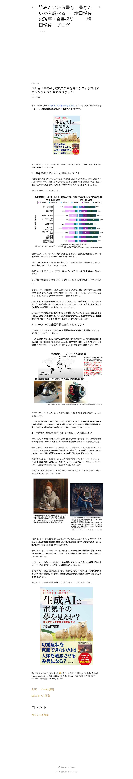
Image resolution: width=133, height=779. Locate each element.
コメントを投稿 (40, 715)
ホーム (42, 31)
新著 (47, 695)
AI (42, 695)
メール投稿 (47, 689)
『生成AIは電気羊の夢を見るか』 (61, 105)
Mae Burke (73, 772)
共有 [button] (34, 689)
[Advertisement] (66, 59)
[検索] (100, 6)
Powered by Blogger (66, 767)
